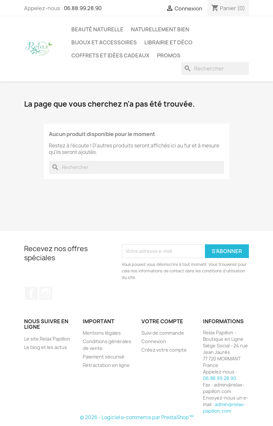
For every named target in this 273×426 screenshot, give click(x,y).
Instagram (45, 293)
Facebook (31, 293)
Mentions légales (102, 333)
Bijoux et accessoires (104, 42)
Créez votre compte (164, 350)
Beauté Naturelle (97, 29)
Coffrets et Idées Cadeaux (110, 55)
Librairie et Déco (168, 42)
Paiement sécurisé (103, 357)
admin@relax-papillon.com (224, 407)
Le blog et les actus (45, 347)
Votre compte (162, 321)
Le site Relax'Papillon (47, 339)
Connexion (153, 341)
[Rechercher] (215, 68)
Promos (168, 55)
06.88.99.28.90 (83, 8)
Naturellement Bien (160, 29)
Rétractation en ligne (106, 365)
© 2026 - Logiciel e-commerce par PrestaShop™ (137, 417)
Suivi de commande (162, 333)
